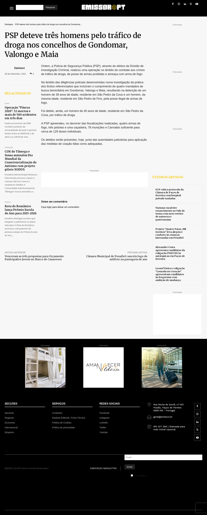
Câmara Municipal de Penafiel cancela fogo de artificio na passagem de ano (116, 258)
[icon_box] (167, 406)
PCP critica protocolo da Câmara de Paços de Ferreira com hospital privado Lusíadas (169, 194)
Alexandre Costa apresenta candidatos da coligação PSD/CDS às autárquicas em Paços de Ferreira (170, 253)
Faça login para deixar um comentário (60, 207)
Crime (7, 103)
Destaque (9, 24)
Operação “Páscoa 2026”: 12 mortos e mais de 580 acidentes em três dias (20, 113)
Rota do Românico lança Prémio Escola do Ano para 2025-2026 (21, 209)
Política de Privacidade (159, 475)
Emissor (19, 68)
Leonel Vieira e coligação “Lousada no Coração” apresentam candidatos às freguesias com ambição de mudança (170, 274)
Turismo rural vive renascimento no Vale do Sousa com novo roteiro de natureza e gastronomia (170, 213)
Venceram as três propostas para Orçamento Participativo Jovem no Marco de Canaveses (34, 258)
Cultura (8, 202)
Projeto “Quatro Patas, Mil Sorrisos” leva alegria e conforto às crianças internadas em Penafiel (170, 233)
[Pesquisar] (50, 7)
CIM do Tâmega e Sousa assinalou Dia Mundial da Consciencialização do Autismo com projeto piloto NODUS (21, 160)
